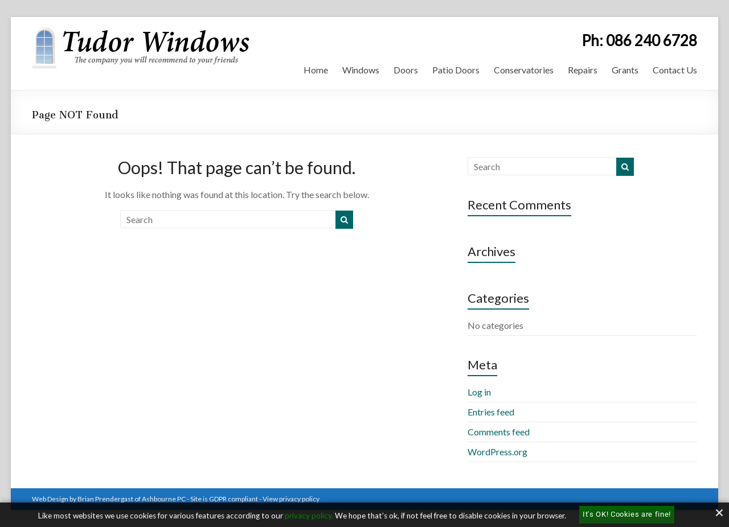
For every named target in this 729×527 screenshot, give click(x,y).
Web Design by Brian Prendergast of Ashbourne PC (109, 499)
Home (316, 69)
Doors (406, 69)
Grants (625, 69)
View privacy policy (291, 499)
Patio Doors (456, 69)
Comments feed (499, 431)
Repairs (582, 69)
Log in (479, 391)
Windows (360, 69)
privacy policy (308, 515)
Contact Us (675, 69)
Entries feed (491, 411)
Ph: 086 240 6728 (639, 40)
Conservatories (524, 69)
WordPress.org (497, 451)
